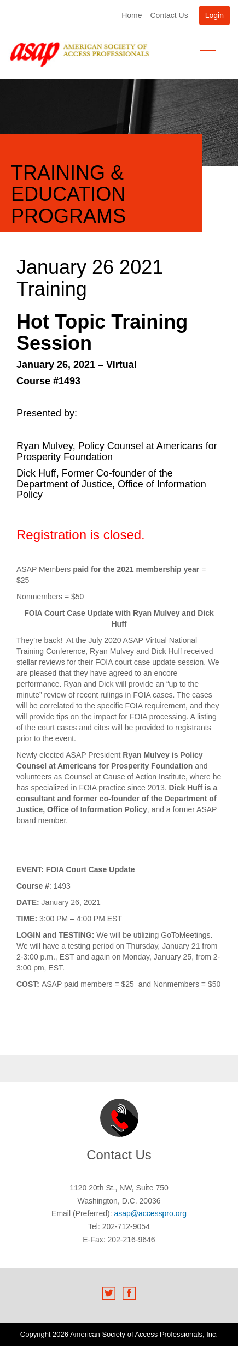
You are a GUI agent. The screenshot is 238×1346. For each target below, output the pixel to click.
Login (214, 15)
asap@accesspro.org (150, 1213)
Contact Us (169, 15)
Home (131, 15)
